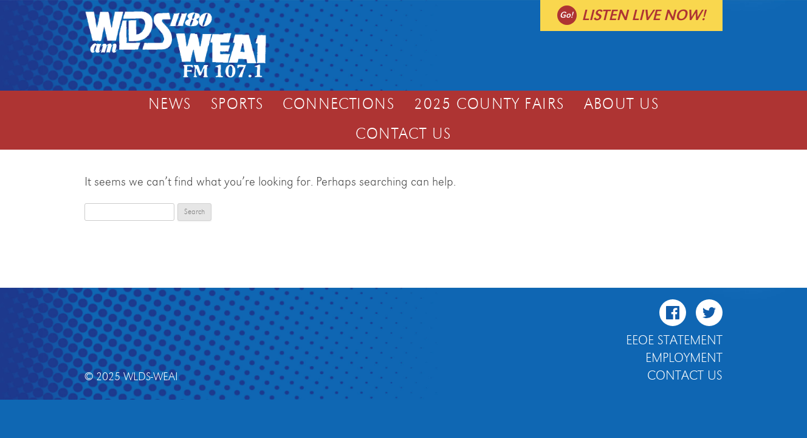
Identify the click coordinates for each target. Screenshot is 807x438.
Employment (684, 358)
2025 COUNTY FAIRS (489, 105)
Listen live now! (644, 15)
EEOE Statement (674, 340)
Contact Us (403, 134)
